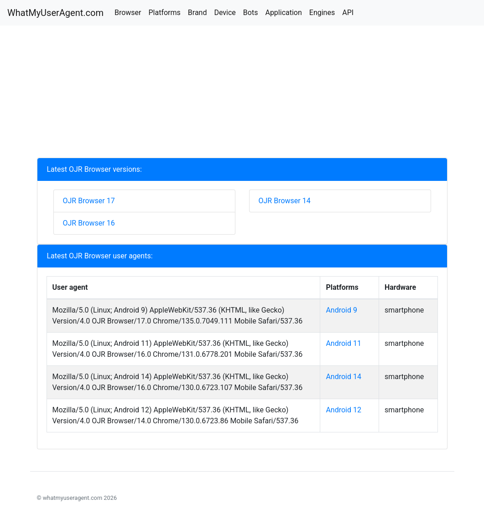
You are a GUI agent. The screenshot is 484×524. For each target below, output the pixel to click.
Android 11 (343, 343)
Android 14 (343, 376)
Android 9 (341, 310)
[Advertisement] (242, 94)
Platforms (164, 12)
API (348, 12)
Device (224, 12)
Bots (250, 12)
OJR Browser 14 (285, 200)
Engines (322, 12)
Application (283, 12)
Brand (197, 12)
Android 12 (343, 410)
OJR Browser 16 (89, 223)
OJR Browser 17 (89, 200)
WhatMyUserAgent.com (55, 12)
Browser (127, 12)
